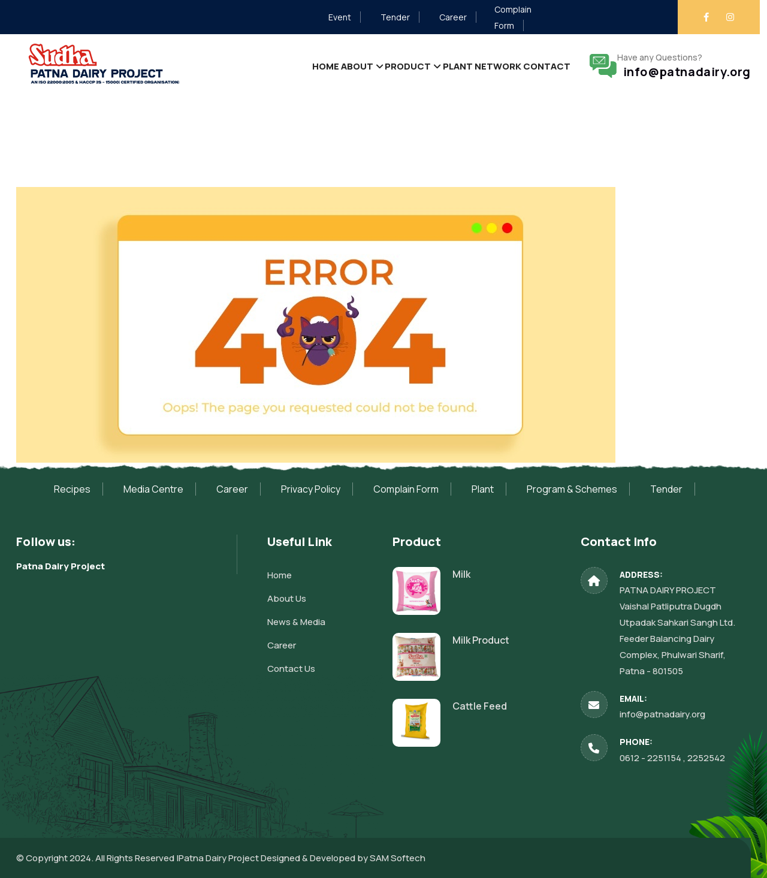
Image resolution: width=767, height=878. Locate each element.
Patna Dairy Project (60, 566)
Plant (435, 65)
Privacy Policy (310, 489)
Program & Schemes (572, 489)
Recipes (72, 489)
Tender (395, 17)
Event (339, 17)
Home (273, 65)
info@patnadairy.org (684, 72)
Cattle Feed (479, 706)
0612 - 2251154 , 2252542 (672, 758)
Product (376, 65)
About (315, 65)
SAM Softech (397, 858)
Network (485, 65)
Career (453, 17)
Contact (542, 65)
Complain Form (406, 489)
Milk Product (480, 640)
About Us (286, 598)
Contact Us (291, 668)
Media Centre (153, 489)
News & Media (296, 621)
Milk (461, 574)
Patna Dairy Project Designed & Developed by (274, 858)
